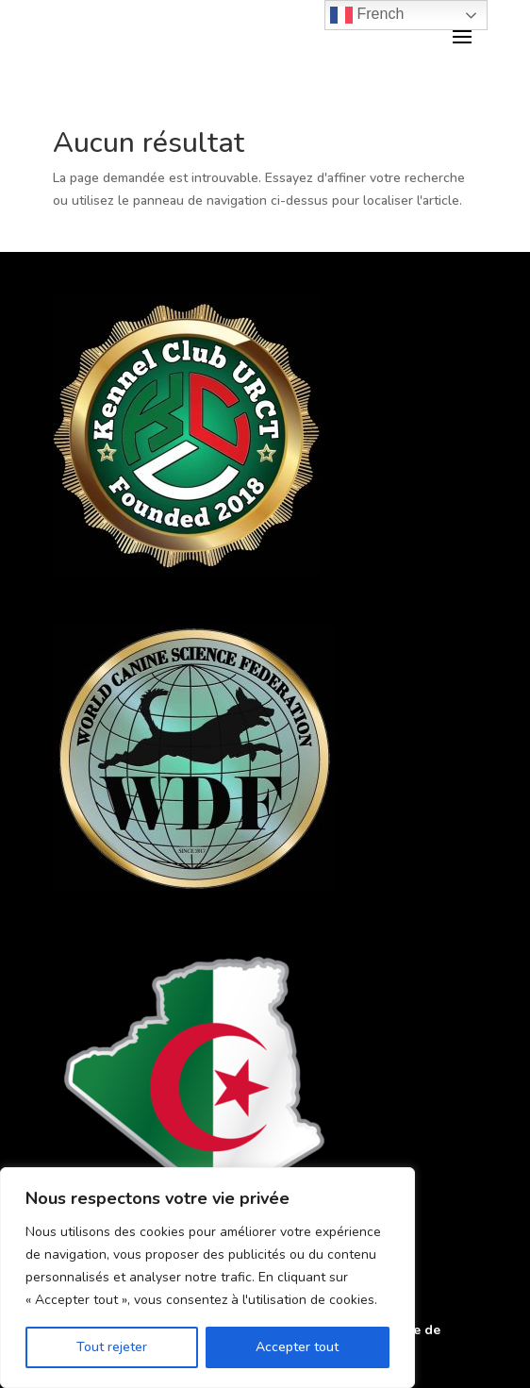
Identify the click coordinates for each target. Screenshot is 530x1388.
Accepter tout (297, 1347)
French (367, 15)
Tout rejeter (111, 1347)
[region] (207, 1277)
